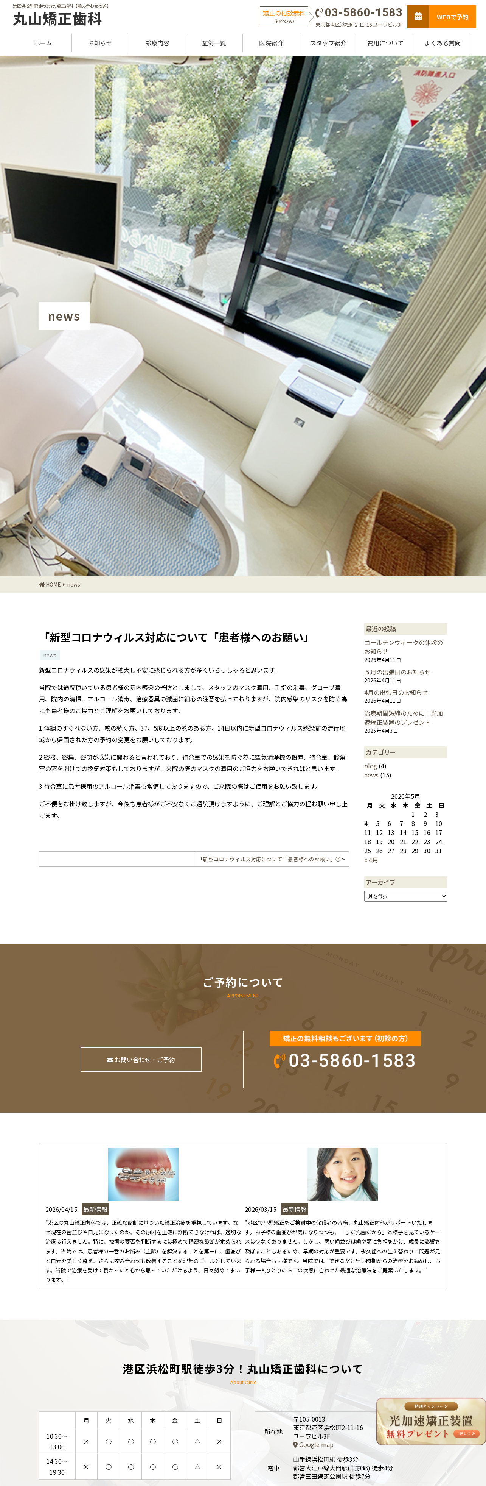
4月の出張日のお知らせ (396, 692)
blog (370, 765)
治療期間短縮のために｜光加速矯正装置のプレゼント (403, 718)
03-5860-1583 (364, 12)
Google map (313, 1444)
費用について (385, 42)
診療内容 (157, 42)
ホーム (43, 42)
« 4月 (371, 859)
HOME (53, 584)
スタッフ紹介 (328, 42)
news (73, 584)
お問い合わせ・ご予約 (141, 1059)
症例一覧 (214, 42)
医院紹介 (271, 42)
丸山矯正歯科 (57, 18)
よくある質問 (442, 42)
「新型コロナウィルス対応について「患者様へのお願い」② (269, 859)
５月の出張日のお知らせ (397, 671)
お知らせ (100, 42)
